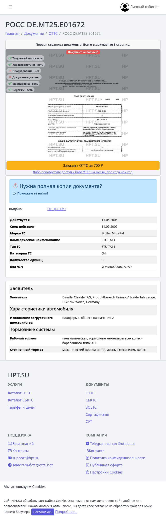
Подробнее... (66, 511)
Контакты (18, 450)
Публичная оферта (104, 465)
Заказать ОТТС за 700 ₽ (83, 165)
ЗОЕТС (91, 407)
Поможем (23, 193)
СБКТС (91, 400)
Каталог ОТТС (19, 393)
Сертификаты (97, 414)
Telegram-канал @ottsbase (110, 443)
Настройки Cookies (104, 472)
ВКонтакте (95, 450)
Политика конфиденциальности (115, 457)
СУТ (89, 421)
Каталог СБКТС (20, 400)
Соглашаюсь (42, 512)
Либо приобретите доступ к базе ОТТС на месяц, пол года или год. (83, 172)
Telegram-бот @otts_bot (30, 465)
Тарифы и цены (21, 407)
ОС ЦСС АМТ (56, 209)
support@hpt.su (23, 457)
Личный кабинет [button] (139, 7)
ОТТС (90, 393)
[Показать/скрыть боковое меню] (10, 7)
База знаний (21, 443)
